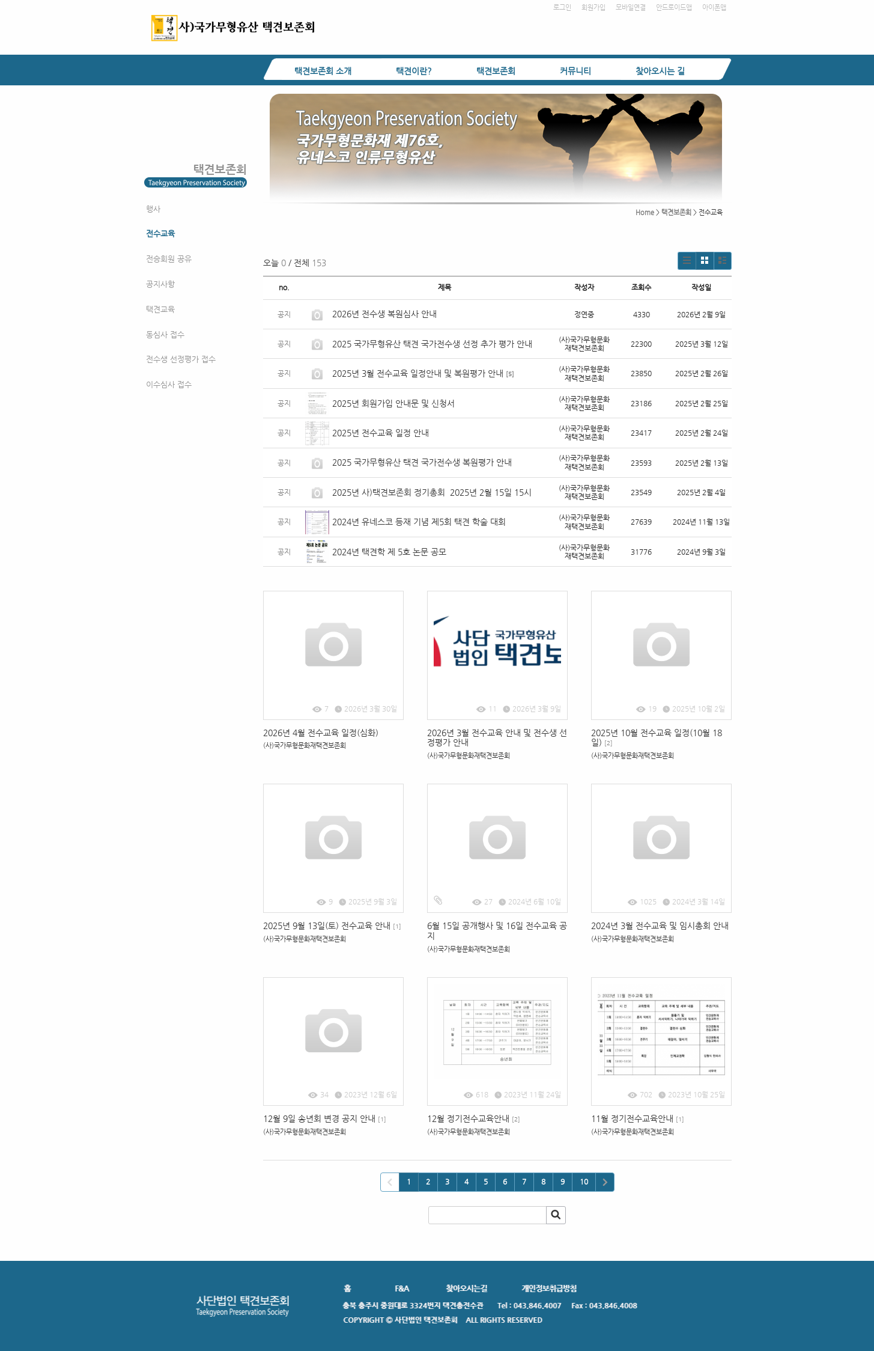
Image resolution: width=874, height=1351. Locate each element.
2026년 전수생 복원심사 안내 (384, 314)
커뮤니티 (575, 71)
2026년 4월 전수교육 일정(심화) (320, 732)
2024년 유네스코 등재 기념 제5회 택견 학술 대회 (419, 521)
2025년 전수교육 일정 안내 (381, 433)
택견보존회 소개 (322, 71)
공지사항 (160, 283)
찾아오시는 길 (660, 71)
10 (584, 1181)
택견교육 (160, 309)
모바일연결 (631, 7)
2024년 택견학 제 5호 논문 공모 (389, 552)
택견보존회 (495, 71)
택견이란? (414, 71)
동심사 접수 (165, 334)
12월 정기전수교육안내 (473, 1118)
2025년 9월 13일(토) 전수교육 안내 (332, 925)
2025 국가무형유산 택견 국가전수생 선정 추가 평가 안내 (432, 344)
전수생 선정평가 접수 (181, 359)
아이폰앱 (714, 7)
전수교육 (160, 233)
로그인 (562, 7)
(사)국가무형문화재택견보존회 (304, 745)
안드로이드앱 (674, 7)
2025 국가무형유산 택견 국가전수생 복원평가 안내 (422, 462)
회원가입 (593, 7)
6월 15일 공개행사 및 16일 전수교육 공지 (497, 931)
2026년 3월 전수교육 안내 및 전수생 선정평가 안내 (497, 738)
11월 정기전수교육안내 (637, 1118)
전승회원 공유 (169, 258)
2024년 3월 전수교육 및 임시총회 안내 (660, 925)
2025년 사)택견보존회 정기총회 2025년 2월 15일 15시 (432, 492)
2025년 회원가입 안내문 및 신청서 (393, 403)
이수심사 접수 (169, 384)
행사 (153, 208)
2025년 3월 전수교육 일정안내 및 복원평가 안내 (417, 373)
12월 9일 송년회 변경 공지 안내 (324, 1118)
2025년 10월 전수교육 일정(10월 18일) (656, 738)
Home (645, 212)
